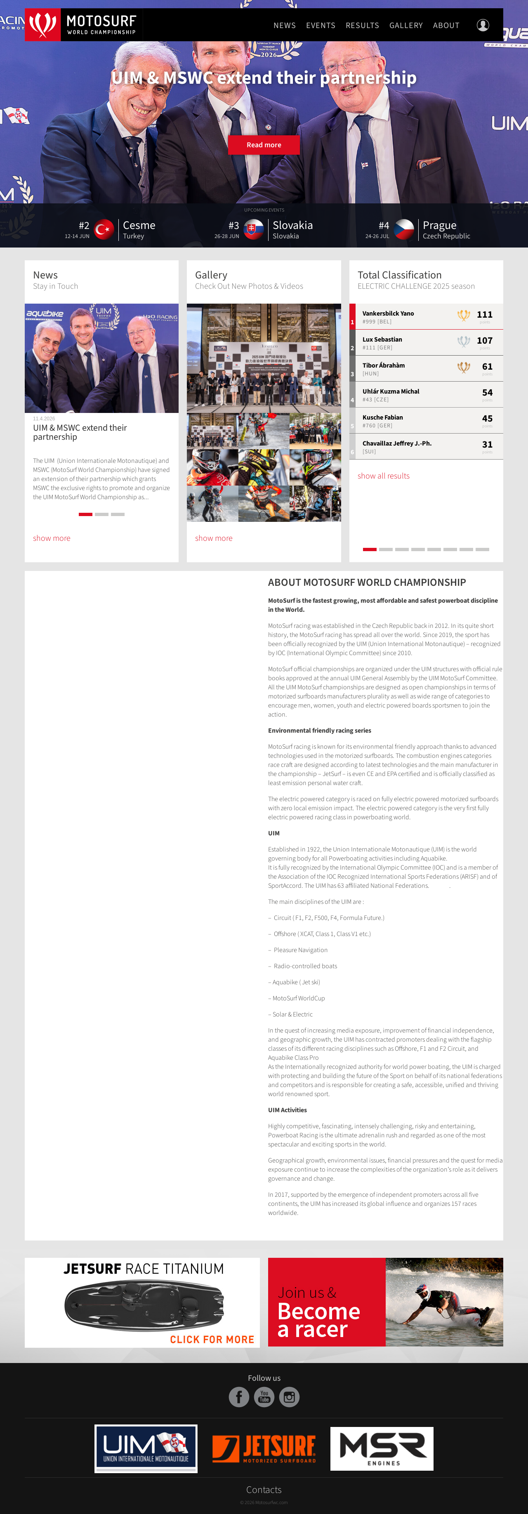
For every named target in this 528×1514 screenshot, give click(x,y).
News (284, 25)
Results (363, 25)
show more (52, 538)
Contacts (264, 1490)
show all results (384, 476)
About (446, 25)
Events (321, 25)
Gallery (406, 25)
